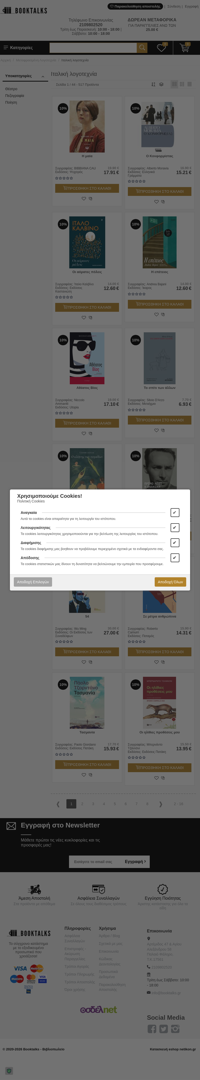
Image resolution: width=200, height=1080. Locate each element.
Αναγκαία (29, 513)
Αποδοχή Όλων (170, 582)
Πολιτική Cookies (31, 501)
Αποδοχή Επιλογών (33, 582)
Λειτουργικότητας (36, 528)
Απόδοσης (30, 558)
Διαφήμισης (31, 543)
